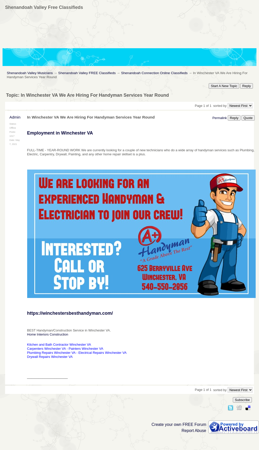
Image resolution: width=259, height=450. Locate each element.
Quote (248, 118)
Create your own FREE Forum (179, 424)
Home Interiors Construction (47, 334)
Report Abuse (194, 430)
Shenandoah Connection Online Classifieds (154, 73)
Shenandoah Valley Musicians (30, 73)
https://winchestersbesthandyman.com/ (70, 313)
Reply (246, 86)
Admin (15, 117)
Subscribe (242, 400)
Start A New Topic (224, 86)
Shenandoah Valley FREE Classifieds (87, 73)
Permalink (220, 118)
